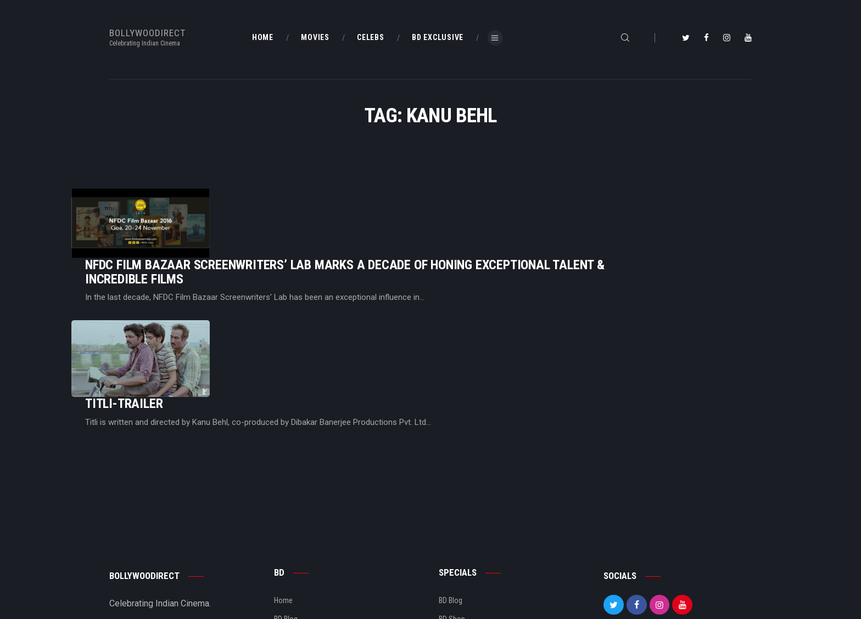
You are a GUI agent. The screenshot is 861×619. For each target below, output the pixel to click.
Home (283, 523)
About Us (288, 560)
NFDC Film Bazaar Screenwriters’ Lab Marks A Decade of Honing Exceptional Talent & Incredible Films (482, 214)
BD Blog (286, 542)
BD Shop (452, 542)
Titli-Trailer (261, 304)
